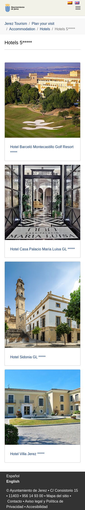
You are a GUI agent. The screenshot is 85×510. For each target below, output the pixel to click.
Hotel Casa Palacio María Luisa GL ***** (42, 249)
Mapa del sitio (57, 496)
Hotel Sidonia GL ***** (28, 357)
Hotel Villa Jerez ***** (27, 454)
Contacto (14, 501)
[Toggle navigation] (77, 8)
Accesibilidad (36, 507)
